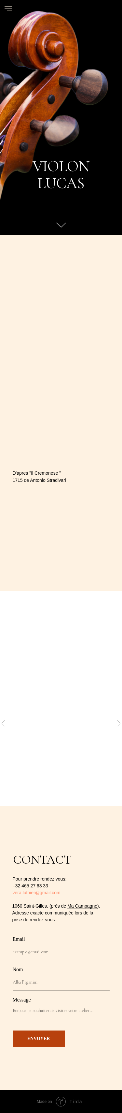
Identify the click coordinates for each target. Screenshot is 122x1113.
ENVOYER (38, 1038)
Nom (18, 969)
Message (22, 999)
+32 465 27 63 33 (30, 885)
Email (19, 939)
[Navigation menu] (8, 8)
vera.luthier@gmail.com (37, 892)
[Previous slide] (3, 723)
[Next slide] (118, 723)
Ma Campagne (82, 906)
